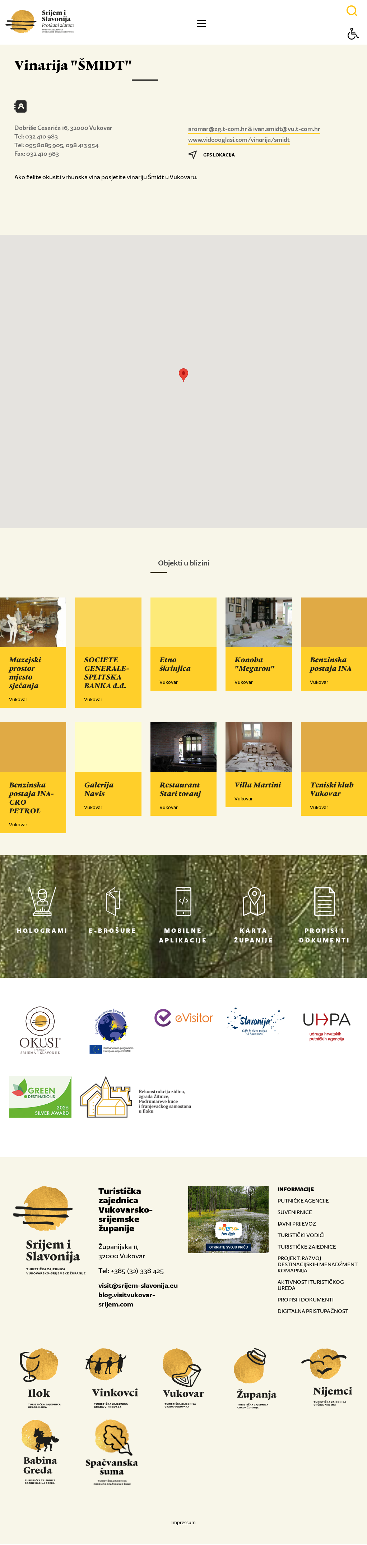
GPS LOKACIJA (211, 154)
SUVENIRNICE (295, 1212)
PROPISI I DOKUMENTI (306, 1300)
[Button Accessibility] (353, 46)
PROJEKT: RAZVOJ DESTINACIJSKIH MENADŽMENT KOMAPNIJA (317, 1264)
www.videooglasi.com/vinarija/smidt (239, 140)
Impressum (183, 1523)
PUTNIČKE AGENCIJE (303, 1201)
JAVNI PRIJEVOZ (297, 1224)
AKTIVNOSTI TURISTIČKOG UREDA (311, 1285)
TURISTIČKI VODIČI (301, 1235)
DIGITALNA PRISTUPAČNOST (313, 1311)
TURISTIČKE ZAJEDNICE (307, 1247)
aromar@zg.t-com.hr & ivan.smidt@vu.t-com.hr (254, 129)
